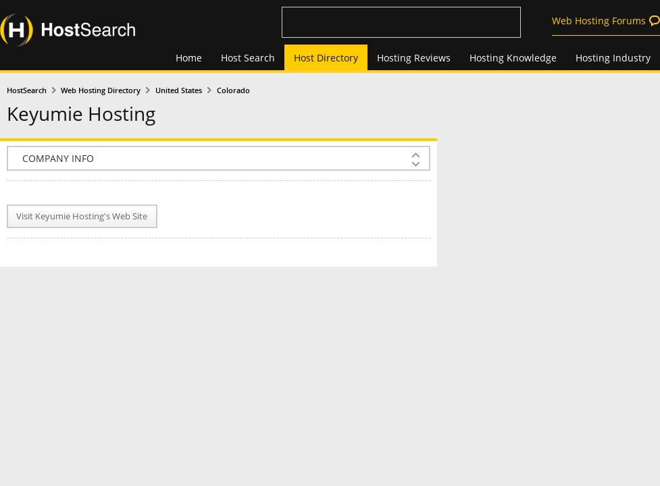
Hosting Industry (613, 57)
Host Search (248, 57)
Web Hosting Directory (101, 90)
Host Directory (326, 57)
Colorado (233, 90)
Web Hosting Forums (599, 20)
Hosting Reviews (414, 57)
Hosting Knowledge (513, 57)
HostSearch (27, 90)
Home (189, 57)
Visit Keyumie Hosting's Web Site (81, 216)
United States (178, 90)
